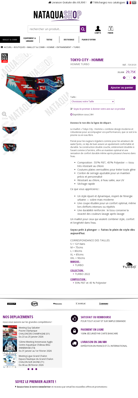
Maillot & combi (36, 47)
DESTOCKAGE (69, 39)
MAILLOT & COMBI (10, 39)
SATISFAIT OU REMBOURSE (96, 317)
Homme (50, 47)
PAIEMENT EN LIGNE (92, 329)
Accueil (8, 47)
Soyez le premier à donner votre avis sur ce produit (97, 108)
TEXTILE (49, 39)
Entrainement (64, 47)
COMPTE (98, 30)
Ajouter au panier (122, 87)
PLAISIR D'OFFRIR (89, 39)
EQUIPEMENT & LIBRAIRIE (30, 39)
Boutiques (19, 47)
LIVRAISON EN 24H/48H (94, 342)
